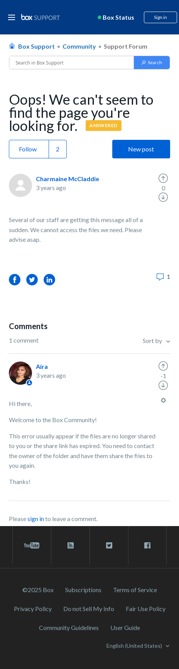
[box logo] (40, 17)
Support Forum (125, 46)
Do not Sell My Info (88, 608)
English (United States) (134, 645)
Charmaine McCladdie (67, 178)
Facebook (14, 279)
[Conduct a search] (71, 62)
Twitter (32, 279)
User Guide (125, 627)
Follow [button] (28, 149)
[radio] (163, 178)
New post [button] (141, 149)
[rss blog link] (70, 545)
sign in (35, 518)
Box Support (36, 46)
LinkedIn (49, 279)
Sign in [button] (160, 17)
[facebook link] (147, 545)
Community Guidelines (69, 627)
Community (79, 46)
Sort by (153, 340)
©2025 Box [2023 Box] (38, 589)
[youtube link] (32, 545)
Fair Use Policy (145, 608)
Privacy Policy (33, 608)
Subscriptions (83, 589)
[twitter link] (109, 545)
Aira (42, 366)
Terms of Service (135, 589)
